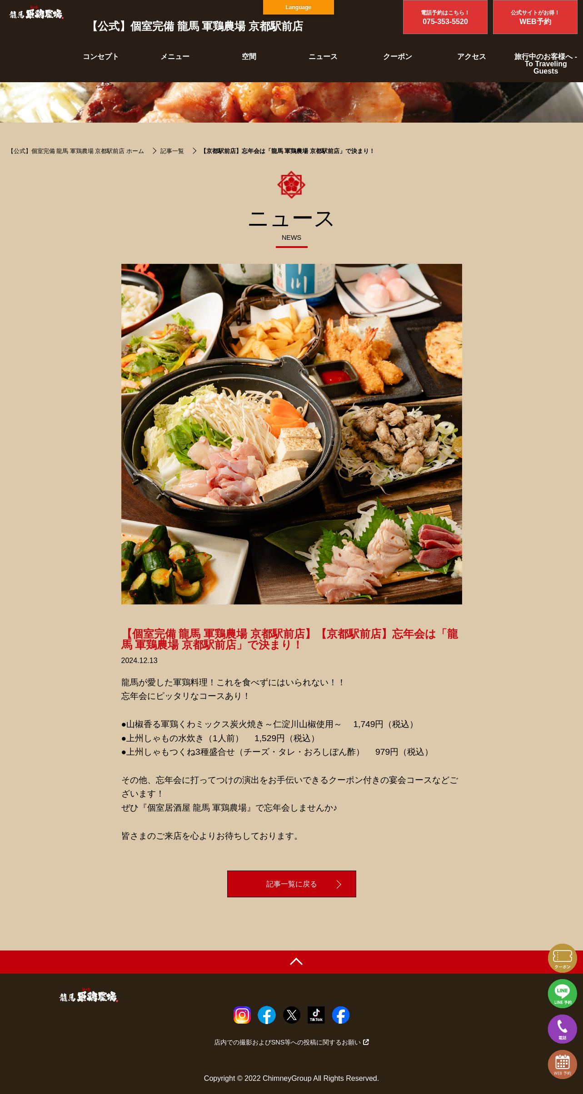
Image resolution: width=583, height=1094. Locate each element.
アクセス (471, 56)
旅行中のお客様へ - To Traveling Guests (545, 64)
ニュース (323, 56)
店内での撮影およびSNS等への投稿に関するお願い (291, 1042)
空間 (249, 56)
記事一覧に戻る (291, 884)
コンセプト (101, 56)
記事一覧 (172, 151)
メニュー (174, 56)
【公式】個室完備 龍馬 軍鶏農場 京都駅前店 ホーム (76, 151)
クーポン (397, 56)
